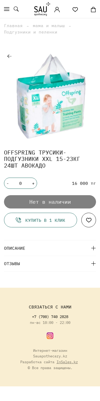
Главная (13, 25)
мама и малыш (49, 25)
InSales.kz (67, 361)
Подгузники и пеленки (30, 32)
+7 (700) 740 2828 (50, 316)
